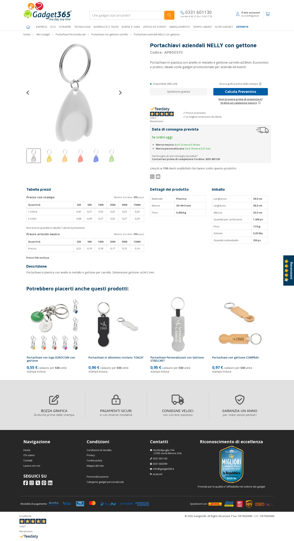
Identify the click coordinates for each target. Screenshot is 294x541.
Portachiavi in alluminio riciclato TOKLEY (115, 357)
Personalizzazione (98, 476)
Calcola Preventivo (240, 91)
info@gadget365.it (163, 469)
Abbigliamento (179, 26)
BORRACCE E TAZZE (106, 26)
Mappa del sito (95, 465)
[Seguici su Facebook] (26, 483)
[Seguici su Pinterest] (44, 483)
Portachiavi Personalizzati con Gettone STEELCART (177, 359)
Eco (53, 26)
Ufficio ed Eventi (154, 26)
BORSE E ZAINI (131, 26)
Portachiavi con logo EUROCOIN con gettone (51, 359)
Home (26, 450)
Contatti (27, 460)
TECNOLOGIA (82, 26)
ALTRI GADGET (224, 26)
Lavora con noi (31, 465)
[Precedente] (29, 92)
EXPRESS (41, 26)
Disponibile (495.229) (165, 83)
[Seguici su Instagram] (32, 483)
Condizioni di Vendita (99, 450)
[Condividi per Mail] (158, 177)
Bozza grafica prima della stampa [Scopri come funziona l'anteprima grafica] (239, 83)
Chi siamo (29, 455)
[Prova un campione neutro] (259, 103)
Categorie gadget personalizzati (105, 482)
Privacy (91, 455)
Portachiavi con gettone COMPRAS (235, 357)
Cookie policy (94, 460)
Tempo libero (202, 26)
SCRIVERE (65, 26)
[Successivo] (119, 92)
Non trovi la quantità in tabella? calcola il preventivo (55, 228)
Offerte (242, 26)
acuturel (157, 474)
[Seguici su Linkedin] (51, 483)
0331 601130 (196, 12)
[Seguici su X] (38, 483)
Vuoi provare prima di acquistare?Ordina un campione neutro (240, 100)
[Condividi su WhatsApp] (152, 177)
